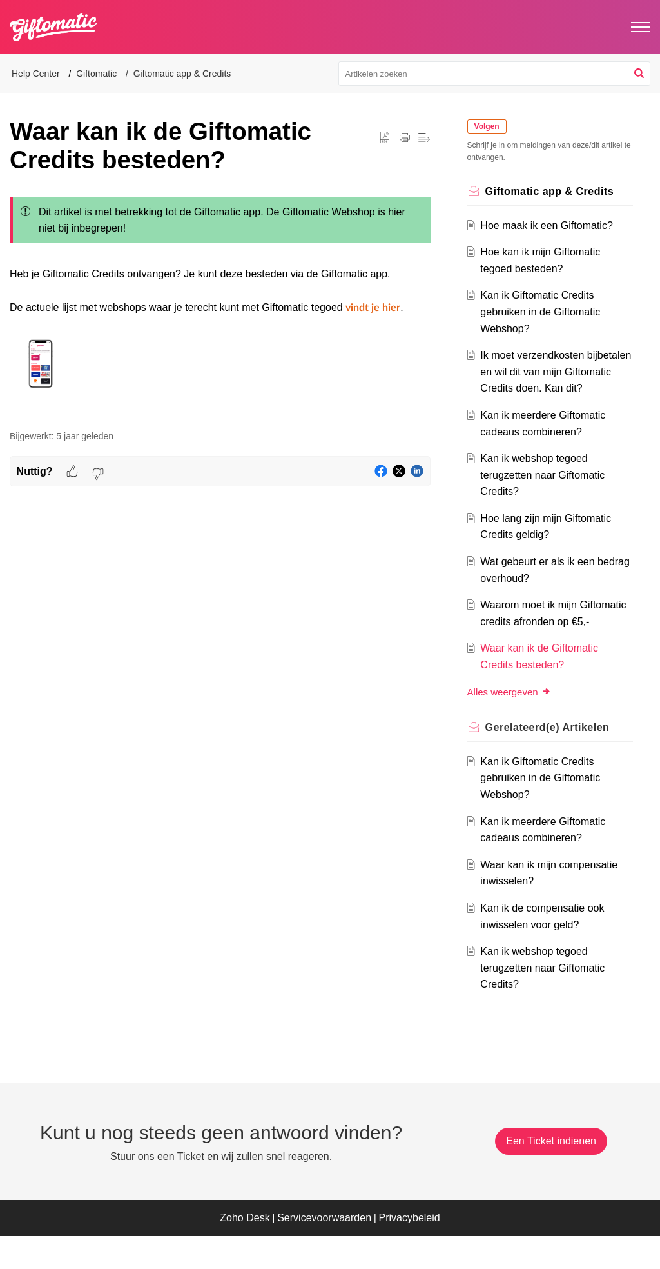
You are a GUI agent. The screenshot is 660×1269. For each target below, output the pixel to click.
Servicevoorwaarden (324, 1251)
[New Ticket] (551, 1173)
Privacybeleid (409, 1251)
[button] (639, 73)
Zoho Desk (244, 1251)
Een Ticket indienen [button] (551, 1173)
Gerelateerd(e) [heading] (552, 760)
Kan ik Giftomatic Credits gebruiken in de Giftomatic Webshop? (545, 312)
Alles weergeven (514, 724)
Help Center (36, 73)
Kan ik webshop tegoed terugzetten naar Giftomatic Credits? (547, 492)
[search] (494, 73)
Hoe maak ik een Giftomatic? (551, 225)
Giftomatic (96, 73)
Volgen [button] (491, 126)
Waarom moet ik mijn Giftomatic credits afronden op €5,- (553, 638)
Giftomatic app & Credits (182, 73)
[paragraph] (220, 303)
